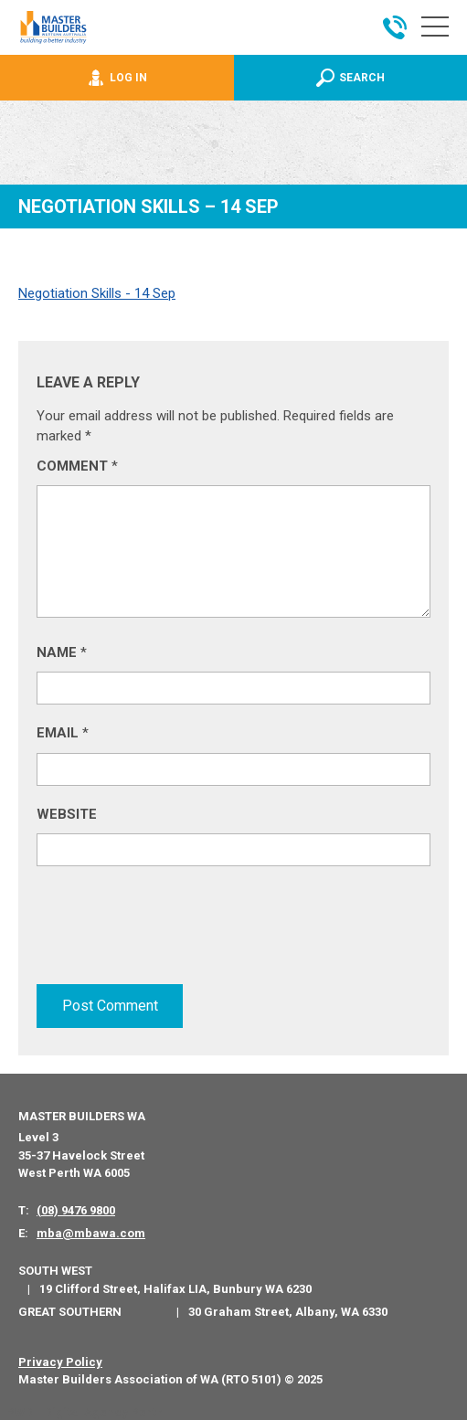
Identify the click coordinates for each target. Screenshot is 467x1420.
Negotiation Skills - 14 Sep (96, 293)
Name (62, 652)
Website (67, 814)
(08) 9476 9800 (76, 1209)
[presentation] (175, 929)
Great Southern (70, 1310)
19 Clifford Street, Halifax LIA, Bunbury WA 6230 (175, 1288)
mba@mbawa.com (91, 1232)
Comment (77, 466)
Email (63, 733)
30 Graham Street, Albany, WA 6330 (287, 1311)
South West (55, 1270)
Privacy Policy (60, 1361)
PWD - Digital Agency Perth (84, 1411)
